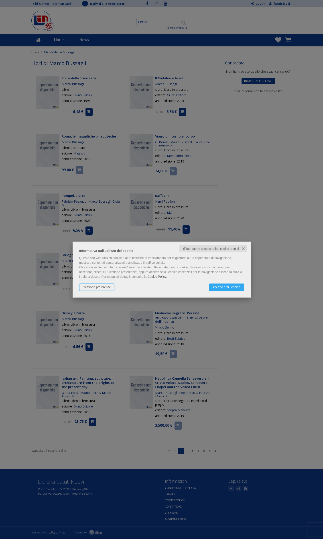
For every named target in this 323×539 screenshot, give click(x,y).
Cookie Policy (156, 276)
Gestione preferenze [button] (97, 287)
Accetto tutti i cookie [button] (226, 287)
